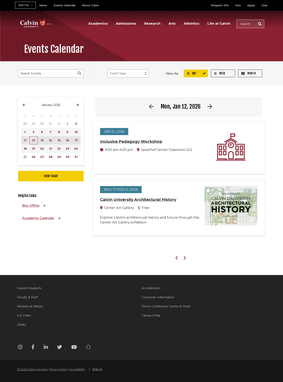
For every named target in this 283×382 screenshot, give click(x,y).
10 (76, 132)
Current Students (29, 288)
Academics (98, 23)
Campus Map (151, 315)
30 (67, 157)
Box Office (30, 205)
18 (25, 148)
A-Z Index (24, 315)
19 (33, 148)
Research (152, 23)
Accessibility (77, 369)
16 (67, 140)
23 (67, 148)
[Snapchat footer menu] (88, 348)
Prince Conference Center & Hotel (166, 306)
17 (76, 140)
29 (59, 157)
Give (264, 5)
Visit (238, 5)
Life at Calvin (218, 23)
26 (33, 157)
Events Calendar (64, 5)
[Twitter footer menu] (59, 348)
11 (25, 140)
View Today (51, 176)
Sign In (97, 369)
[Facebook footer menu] (32, 348)
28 (50, 157)
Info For (23, 5)
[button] (250, 24)
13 (42, 140)
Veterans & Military (30, 306)
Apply (251, 5)
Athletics (191, 23)
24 (76, 148)
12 (33, 140)
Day (191, 73)
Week (219, 73)
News (43, 5)
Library (21, 324)
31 (76, 157)
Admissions (126, 23)
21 (50, 148)
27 (42, 157)
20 (42, 148)
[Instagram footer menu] (20, 348)
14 (50, 140)
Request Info (220, 5)
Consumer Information (158, 297)
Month (248, 73)
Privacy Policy (59, 369)
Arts (172, 23)
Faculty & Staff (27, 297)
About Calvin (90, 5)
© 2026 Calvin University (32, 369)
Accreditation (151, 288)
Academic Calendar (38, 218)
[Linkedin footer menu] (46, 348)
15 (59, 140)
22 (59, 148)
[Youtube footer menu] (74, 348)
